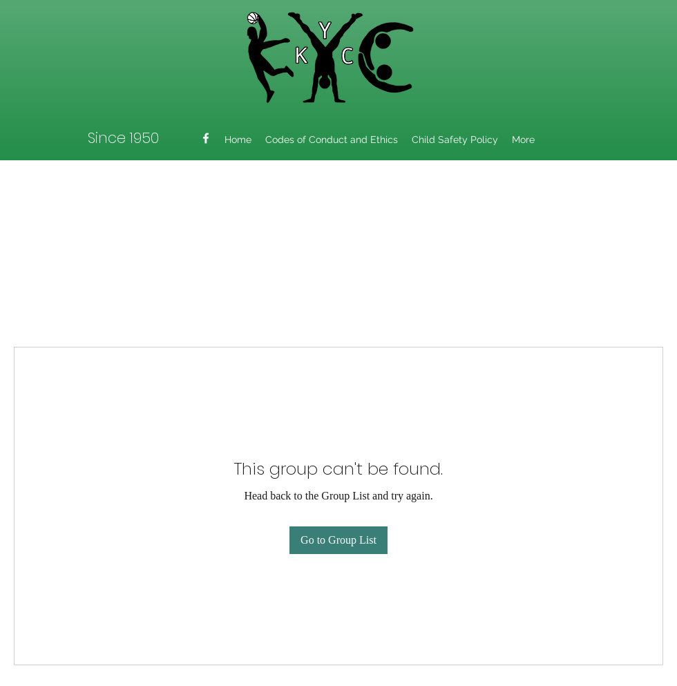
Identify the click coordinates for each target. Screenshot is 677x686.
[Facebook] (206, 138)
